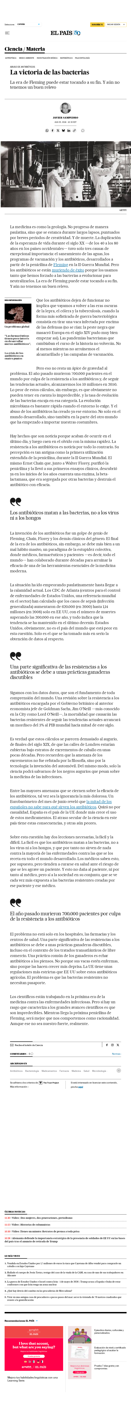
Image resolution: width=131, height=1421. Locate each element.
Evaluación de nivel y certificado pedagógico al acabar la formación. (110, 1350)
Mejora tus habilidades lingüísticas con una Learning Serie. (33, 1379)
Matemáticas (66, 58)
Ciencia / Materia (25, 49)
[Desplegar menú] (7, 33)
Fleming (60, 264)
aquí (80, 1086)
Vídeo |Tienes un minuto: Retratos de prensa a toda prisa (45, 1231)
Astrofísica (11, 58)
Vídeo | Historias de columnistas (31, 1224)
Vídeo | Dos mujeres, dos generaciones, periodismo (42, 1217)
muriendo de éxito (68, 270)
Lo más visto (12, 1256)
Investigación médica (47, 58)
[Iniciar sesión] (116, 24)
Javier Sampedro (65, 117)
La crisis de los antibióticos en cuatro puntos (14, 356)
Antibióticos (16, 1071)
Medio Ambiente (26, 58)
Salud (86, 1071)
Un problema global (17, 327)
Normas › (116, 1054)
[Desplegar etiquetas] (119, 1070)
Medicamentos (49, 1071)
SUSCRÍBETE (97, 24)
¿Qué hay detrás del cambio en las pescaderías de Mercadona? (39, 1290)
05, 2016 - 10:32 (65, 122)
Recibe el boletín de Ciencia (29, 1045)
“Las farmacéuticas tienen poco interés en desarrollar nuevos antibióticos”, (18, 340)
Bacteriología (32, 1071)
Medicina (76, 1071)
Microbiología (99, 1071)
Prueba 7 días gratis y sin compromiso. (106, 1367)
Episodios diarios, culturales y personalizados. (109, 1331)
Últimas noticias (15, 1211)
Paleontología (82, 58)
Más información (19, 1086)
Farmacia (64, 1071)
